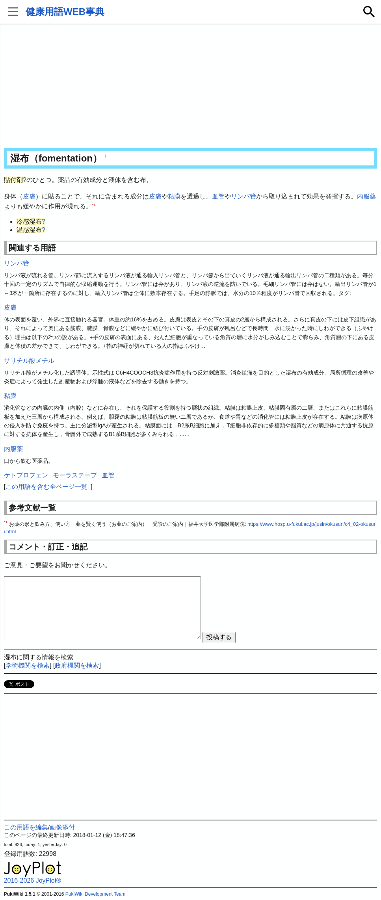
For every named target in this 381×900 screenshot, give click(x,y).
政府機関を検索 (77, 665)
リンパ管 (243, 196)
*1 (94, 204)
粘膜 (174, 196)
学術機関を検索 (28, 665)
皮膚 (29, 196)
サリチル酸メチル (29, 360)
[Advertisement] (190, 87)
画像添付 (62, 827)
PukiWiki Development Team (95, 894)
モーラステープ (75, 475)
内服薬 (366, 196)
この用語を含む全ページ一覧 (46, 486)
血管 (218, 196)
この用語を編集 (26, 827)
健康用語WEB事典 (65, 11)
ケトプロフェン (26, 475)
